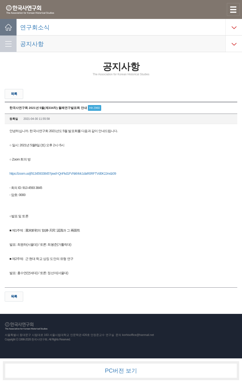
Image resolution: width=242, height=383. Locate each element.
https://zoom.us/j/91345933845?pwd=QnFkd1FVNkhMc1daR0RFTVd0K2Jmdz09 (62, 173)
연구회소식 (35, 27)
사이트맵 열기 (233, 9)
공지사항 (32, 43)
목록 (14, 94)
